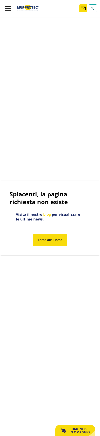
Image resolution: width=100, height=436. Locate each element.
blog (47, 214)
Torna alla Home (50, 240)
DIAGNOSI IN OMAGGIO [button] (75, 430)
